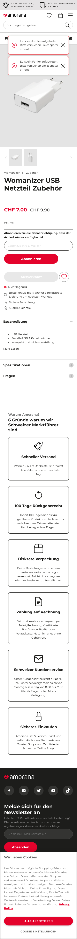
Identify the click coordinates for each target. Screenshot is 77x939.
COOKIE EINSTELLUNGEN (38, 931)
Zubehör (32, 172)
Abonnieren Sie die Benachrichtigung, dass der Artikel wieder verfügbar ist (37, 235)
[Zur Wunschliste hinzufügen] (64, 277)
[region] (38, 895)
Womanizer (12, 172)
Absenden (20, 847)
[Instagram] (24, 790)
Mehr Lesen (11, 348)
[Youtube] (53, 790)
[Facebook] (9, 790)
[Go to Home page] (14, 15)
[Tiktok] (68, 790)
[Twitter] (39, 790)
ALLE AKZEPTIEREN (38, 921)
